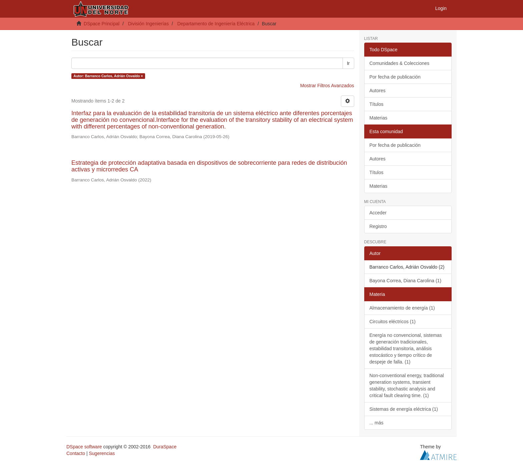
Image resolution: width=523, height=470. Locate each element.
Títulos (377, 104)
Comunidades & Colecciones (400, 63)
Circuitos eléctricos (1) (393, 321)
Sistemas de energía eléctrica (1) (404, 409)
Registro (378, 226)
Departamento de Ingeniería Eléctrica (215, 23)
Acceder (378, 212)
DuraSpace (164, 446)
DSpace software (84, 446)
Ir (348, 63)
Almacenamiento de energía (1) (402, 308)
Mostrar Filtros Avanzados (327, 85)
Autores (378, 90)
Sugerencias (102, 453)
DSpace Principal (101, 23)
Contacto (75, 453)
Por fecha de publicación (395, 77)
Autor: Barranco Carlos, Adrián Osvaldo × (108, 76)
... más (377, 422)
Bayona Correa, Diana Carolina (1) (406, 280)
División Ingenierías (148, 23)
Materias (379, 117)
